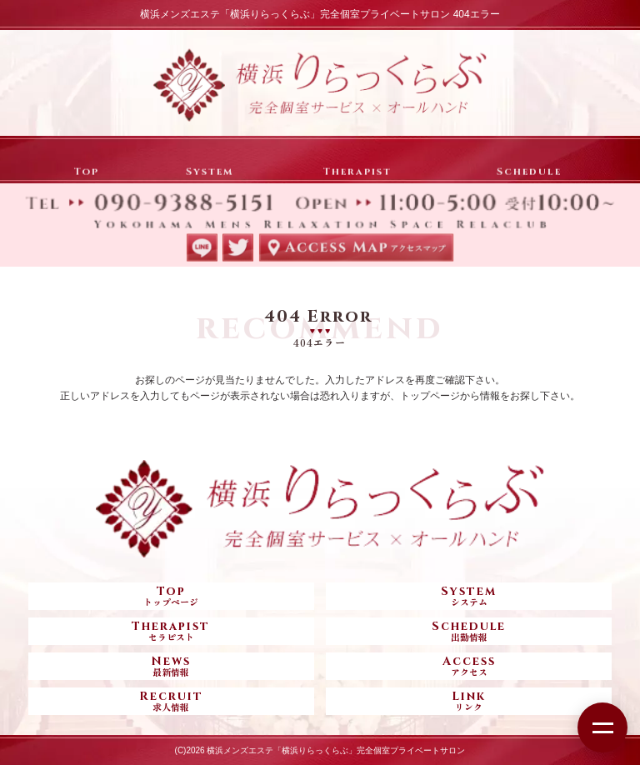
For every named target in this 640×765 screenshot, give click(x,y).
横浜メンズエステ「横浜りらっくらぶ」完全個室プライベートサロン (336, 750)
